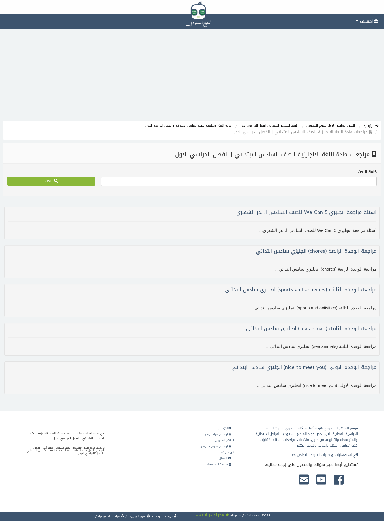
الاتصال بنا (223, 458)
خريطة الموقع (166, 516)
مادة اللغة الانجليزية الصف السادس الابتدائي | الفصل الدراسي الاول (188, 125)
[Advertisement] (192, 78)
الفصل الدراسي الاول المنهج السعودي (330, 125)
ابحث (51, 181)
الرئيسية (371, 126)
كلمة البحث (367, 172)
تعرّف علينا (223, 428)
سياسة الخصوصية (219, 464)
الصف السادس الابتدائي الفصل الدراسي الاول (269, 125)
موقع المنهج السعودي (212, 515)
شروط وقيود (139, 516)
